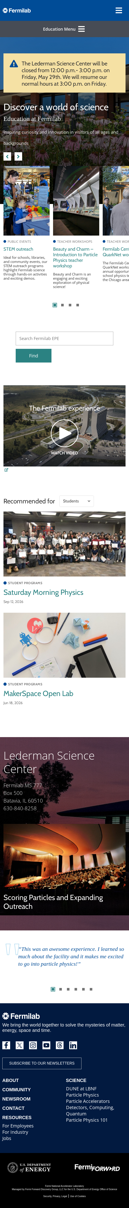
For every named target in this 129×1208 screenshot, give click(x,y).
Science (76, 1080)
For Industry (15, 1132)
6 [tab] (91, 989)
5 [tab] (83, 989)
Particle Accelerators (88, 1101)
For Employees (18, 1126)
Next (18, 155)
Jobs (6, 1138)
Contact (13, 1108)
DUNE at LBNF (81, 1088)
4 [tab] (77, 305)
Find (33, 356)
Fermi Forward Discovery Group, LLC (44, 1189)
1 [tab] (55, 305)
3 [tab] (70, 305)
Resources (17, 1117)
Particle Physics (82, 1095)
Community (16, 1089)
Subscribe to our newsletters (42, 1063)
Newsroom (16, 1098)
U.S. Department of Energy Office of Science (94, 1189)
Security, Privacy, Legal (55, 1196)
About (10, 1080)
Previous (7, 155)
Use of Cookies (78, 1196)
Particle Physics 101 (87, 1120)
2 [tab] (62, 305)
